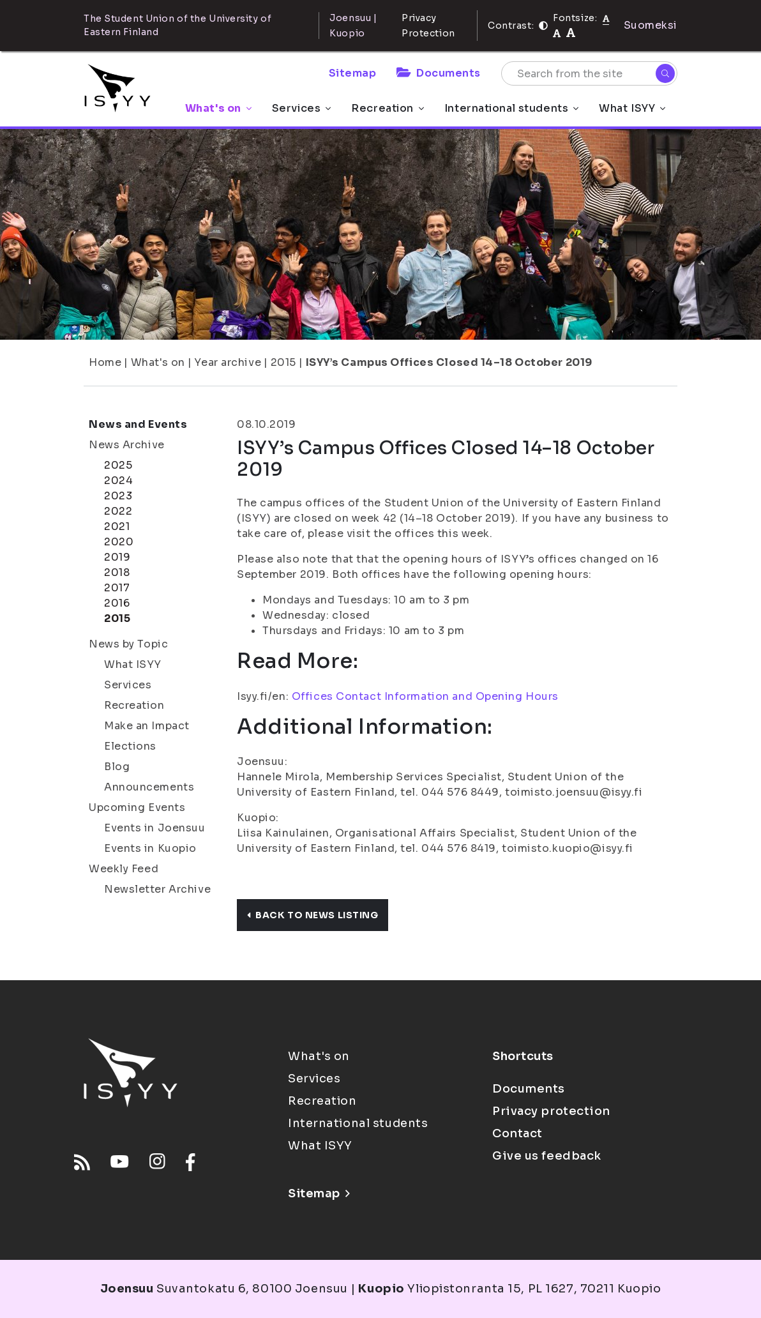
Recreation (387, 108)
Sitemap (353, 73)
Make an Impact (147, 725)
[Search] (665, 73)
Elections (130, 746)
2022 (118, 511)
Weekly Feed (123, 868)
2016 (117, 603)
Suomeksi (650, 25)
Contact (517, 1133)
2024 (118, 480)
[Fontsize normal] (606, 18)
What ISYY (632, 108)
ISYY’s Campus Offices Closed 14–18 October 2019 (449, 362)
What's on (218, 108)
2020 (118, 542)
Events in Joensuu (155, 828)
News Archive (127, 444)
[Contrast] (543, 25)
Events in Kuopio (150, 848)
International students (511, 108)
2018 (117, 572)
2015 (283, 362)
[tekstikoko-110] (557, 33)
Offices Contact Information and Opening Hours (425, 696)
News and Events (138, 424)
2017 (117, 588)
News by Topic (128, 644)
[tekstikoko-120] (570, 33)
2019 (117, 557)
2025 (118, 465)
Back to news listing (312, 915)
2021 (117, 526)
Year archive (227, 362)
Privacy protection (551, 1111)
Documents (438, 73)
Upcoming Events (137, 807)
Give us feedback (546, 1156)
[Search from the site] (589, 73)
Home (105, 362)
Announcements (149, 787)
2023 (118, 496)
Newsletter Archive (157, 889)
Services (301, 108)
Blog (117, 766)
